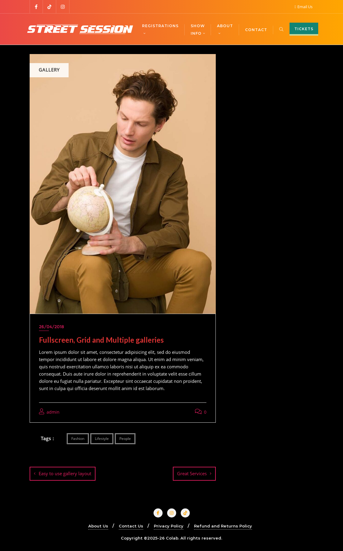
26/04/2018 (51, 326)
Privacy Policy (168, 526)
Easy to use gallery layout (65, 473)
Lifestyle (102, 438)
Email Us (304, 6)
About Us (98, 526)
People (125, 438)
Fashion (77, 438)
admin (49, 412)
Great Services (192, 473)
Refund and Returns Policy (223, 526)
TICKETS (303, 29)
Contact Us (131, 526)
